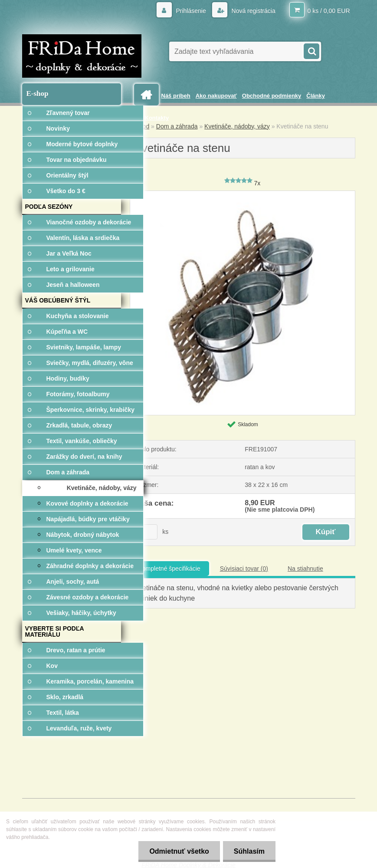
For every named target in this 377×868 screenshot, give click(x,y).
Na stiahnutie (305, 568)
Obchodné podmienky (272, 95)
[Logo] (81, 56)
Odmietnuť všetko (179, 851)
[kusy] (146, 531)
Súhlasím (249, 851)
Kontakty (157, 118)
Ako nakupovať (216, 95)
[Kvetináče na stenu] (242, 194)
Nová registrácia (252, 10)
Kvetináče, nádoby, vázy (237, 126)
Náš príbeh (175, 95)
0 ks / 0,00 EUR (328, 10)
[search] (311, 50)
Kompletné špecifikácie (169, 568)
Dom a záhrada (177, 126)
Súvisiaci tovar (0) (244, 568)
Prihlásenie (191, 10)
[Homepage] (148, 95)
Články (315, 95)
